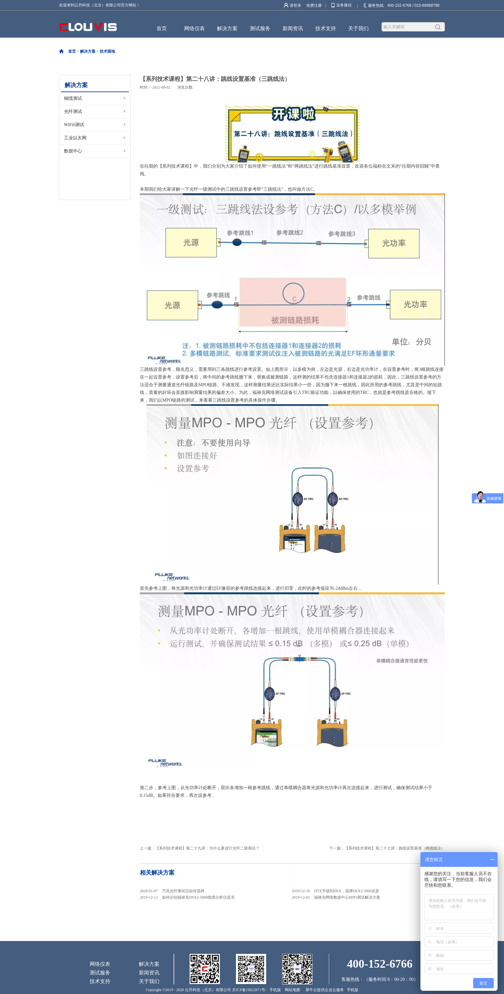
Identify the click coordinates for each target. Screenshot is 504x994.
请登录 (295, 5)
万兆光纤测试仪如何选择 (183, 891)
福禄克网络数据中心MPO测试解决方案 (347, 897)
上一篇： (199, 848)
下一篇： (387, 848)
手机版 (274, 990)
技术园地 (107, 51)
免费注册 (314, 5)
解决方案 (87, 51)
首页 (162, 28)
